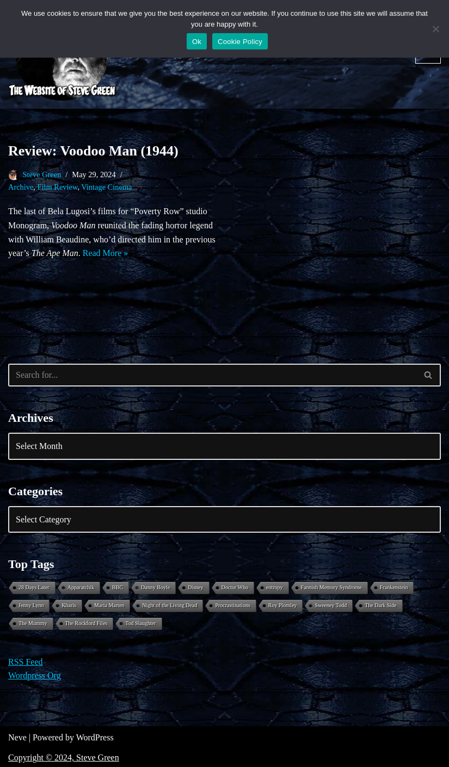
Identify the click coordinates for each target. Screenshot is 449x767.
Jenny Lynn (31, 605)
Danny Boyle (155, 587)
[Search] (212, 375)
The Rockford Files (86, 623)
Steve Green (42, 174)
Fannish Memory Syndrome (331, 587)
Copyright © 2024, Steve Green (63, 757)
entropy (274, 587)
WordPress (95, 737)
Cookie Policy (240, 42)
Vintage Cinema (106, 187)
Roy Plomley (282, 605)
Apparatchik (80, 587)
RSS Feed (25, 661)
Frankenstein (394, 587)
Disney (195, 587)
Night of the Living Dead (169, 605)
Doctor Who (235, 587)
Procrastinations (232, 605)
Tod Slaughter (140, 623)
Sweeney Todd (331, 605)
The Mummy (33, 623)
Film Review (58, 187)
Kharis (68, 605)
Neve (17, 737)
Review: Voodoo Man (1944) (93, 151)
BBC (117, 587)
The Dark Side (380, 605)
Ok (196, 42)
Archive (20, 187)
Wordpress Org (34, 675)
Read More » (105, 253)
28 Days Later (34, 587)
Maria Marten (109, 605)
